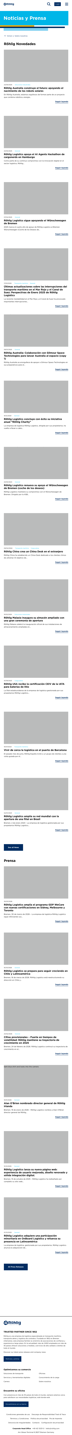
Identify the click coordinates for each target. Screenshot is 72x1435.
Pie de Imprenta (55, 1419)
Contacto (36, 1423)
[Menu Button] (65, 4)
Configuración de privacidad (52, 1423)
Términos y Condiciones (19, 1419)
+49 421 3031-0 (38, 1429)
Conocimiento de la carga (49, 1377)
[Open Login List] (57, 4)
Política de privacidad (39, 1419)
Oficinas (42, 1373)
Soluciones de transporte (13, 1373)
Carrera (6, 1381)
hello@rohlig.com (52, 1429)
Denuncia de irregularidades (19, 1423)
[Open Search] (49, 4)
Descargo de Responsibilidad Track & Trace (49, 1414)
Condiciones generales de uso (18, 1414)
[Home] (9, 4)
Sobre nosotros (45, 1381)
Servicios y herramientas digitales (17, 1377)
